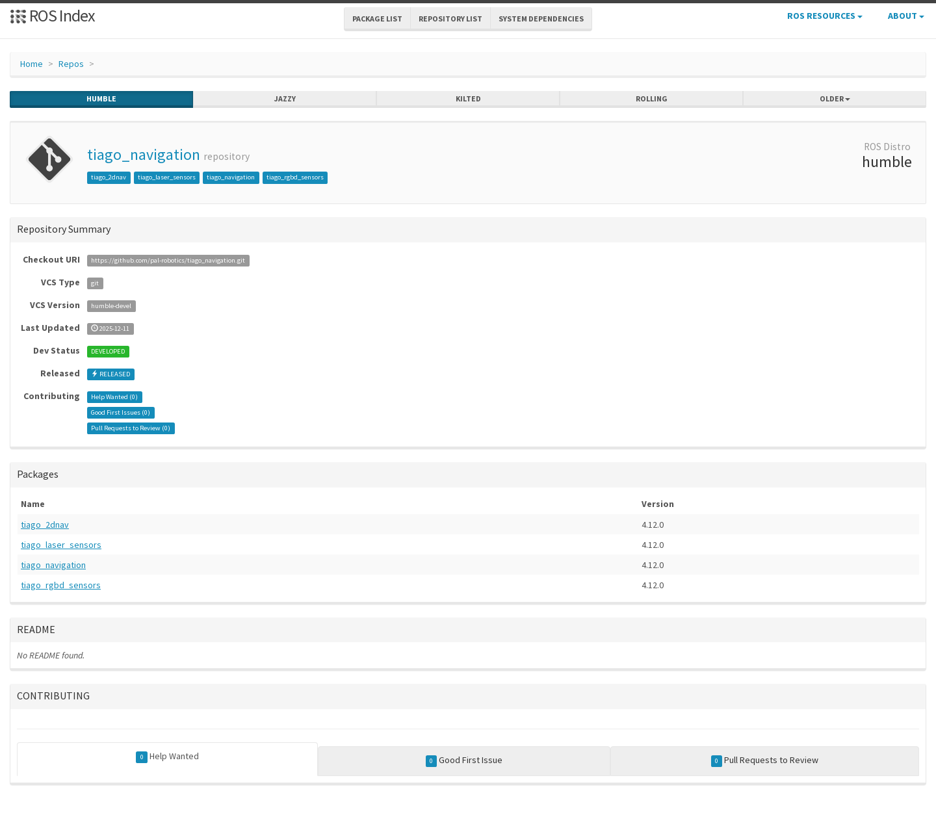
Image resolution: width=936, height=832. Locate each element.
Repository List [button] (450, 18)
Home (31, 64)
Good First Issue (464, 760)
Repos (71, 64)
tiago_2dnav (108, 177)
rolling (652, 99)
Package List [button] (377, 18)
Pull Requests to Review (765, 760)
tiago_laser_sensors (167, 177)
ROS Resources (825, 15)
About (906, 15)
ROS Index (52, 15)
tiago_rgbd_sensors (295, 177)
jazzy (285, 99)
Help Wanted (167, 756)
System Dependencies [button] (541, 18)
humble (101, 99)
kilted (468, 99)
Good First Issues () (120, 412)
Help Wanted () (114, 397)
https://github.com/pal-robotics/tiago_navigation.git (168, 260)
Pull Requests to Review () (130, 428)
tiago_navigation (143, 154)
